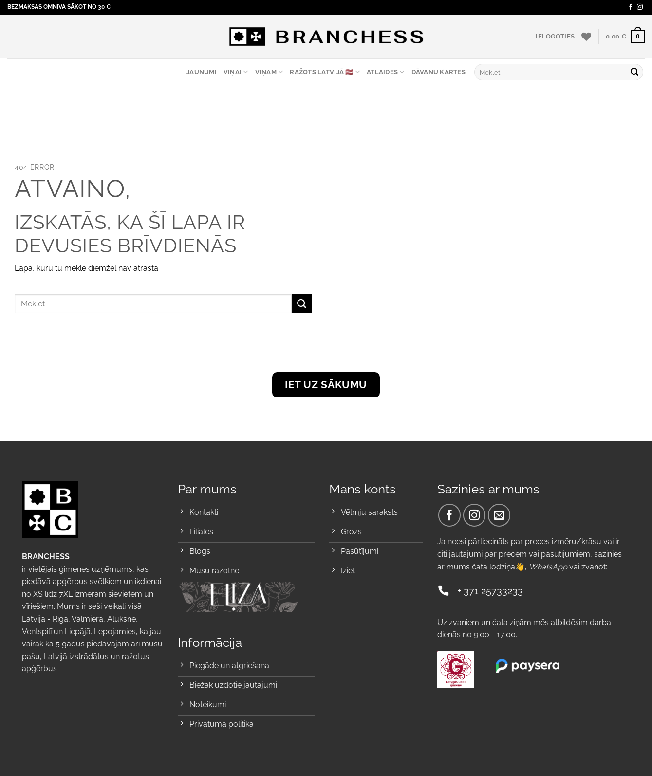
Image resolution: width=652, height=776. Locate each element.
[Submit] (634, 72)
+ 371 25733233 (490, 591)
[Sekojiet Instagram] (640, 7)
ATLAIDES (386, 71)
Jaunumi (201, 72)
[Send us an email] (499, 515)
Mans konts (362, 489)
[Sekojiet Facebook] (630, 7)
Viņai (236, 71)
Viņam (269, 71)
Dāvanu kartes (438, 72)
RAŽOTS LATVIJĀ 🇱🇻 (325, 71)
